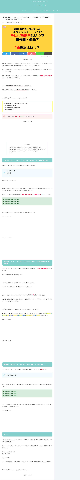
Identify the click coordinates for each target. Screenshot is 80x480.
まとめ (11, 153)
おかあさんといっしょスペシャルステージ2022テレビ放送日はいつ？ (25, 147)
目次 (25, 144)
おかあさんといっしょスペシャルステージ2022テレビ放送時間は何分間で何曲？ (28, 149)
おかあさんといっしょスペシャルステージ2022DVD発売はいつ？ (24, 151)
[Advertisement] (27, 131)
